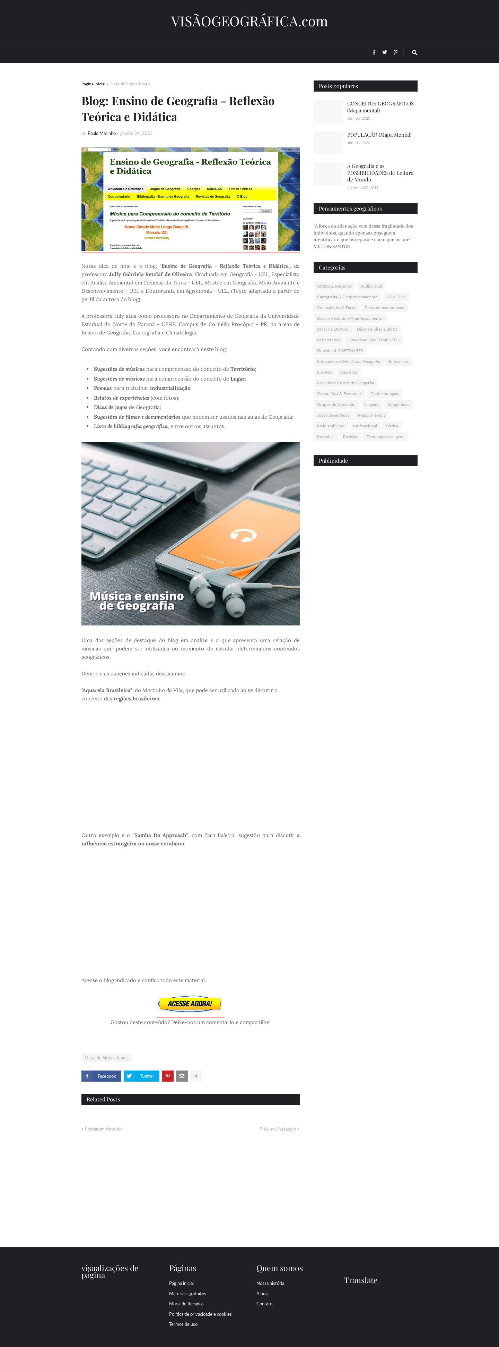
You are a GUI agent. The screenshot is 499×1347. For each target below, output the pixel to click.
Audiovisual (371, 286)
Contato (264, 1303)
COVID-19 (396, 296)
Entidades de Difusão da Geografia (348, 361)
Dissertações (328, 339)
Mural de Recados (186, 1303)
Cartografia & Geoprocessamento (347, 296)
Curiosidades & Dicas (336, 307)
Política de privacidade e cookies (200, 1314)
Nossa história (270, 1283)
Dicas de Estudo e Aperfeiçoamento (349, 318)
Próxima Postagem (278, 1129)
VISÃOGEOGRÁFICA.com (249, 20)
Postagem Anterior (103, 1129)
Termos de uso (183, 1324)
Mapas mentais (371, 415)
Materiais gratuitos (187, 1293)
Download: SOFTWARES (340, 350)
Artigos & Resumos (334, 286)
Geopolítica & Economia (339, 393)
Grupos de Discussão (336, 404)
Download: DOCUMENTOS (374, 339)
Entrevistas (399, 361)
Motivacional (365, 425)
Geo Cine (348, 372)
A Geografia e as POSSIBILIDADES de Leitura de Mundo (380, 172)
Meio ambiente (330, 425)
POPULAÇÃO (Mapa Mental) (379, 134)
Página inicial (93, 83)
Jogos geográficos (333, 415)
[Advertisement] (366, 579)
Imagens (371, 404)
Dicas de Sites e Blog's (130, 83)
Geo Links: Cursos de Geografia (345, 382)
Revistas (350, 436)
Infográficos (398, 404)
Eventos (324, 372)
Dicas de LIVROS (332, 329)
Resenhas (325, 436)
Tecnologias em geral (385, 436)
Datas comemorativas (384, 307)
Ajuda (262, 1293)
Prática (392, 425)
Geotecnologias (384, 393)
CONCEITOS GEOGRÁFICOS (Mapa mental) (380, 107)
